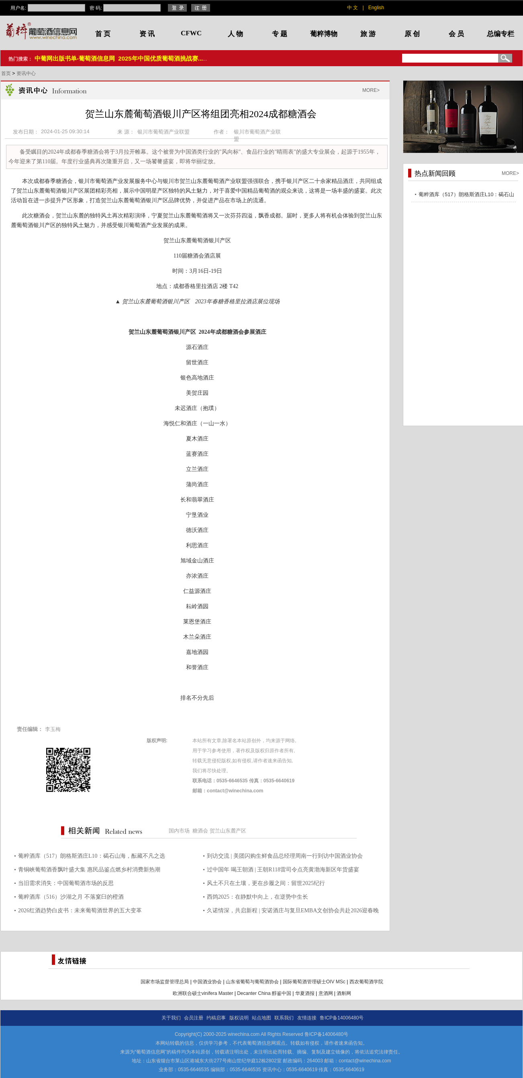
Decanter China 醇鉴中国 (264, 993)
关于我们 (171, 1018)
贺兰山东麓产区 (228, 831)
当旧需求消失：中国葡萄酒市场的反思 (66, 883)
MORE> (371, 90)
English (376, 7)
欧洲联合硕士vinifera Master (203, 993)
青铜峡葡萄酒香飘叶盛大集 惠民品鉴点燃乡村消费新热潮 (89, 870)
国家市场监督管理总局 (165, 982)
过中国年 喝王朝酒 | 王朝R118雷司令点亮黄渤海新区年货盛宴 (283, 870)
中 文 (352, 7)
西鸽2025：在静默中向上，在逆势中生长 (257, 897)
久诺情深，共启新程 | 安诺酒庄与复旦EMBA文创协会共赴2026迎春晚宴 (293, 911)
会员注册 (193, 1018)
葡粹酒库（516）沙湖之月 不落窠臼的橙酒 (71, 897)
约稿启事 (216, 1018)
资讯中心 (26, 73)
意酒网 (326, 993)
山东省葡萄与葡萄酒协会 (252, 982)
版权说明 (239, 1018)
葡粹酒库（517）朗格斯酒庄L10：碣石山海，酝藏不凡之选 (91, 856)
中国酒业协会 (207, 982)
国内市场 (179, 831)
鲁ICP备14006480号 (342, 1018)
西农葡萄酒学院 (366, 982)
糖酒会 (200, 831)
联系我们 (284, 1018)
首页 (6, 73)
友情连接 (307, 1018)
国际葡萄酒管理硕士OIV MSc (314, 982)
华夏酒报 (305, 993)
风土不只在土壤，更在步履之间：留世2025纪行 (266, 883)
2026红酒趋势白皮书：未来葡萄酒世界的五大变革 (80, 910)
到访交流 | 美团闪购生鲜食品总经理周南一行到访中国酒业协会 (285, 856)
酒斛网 (344, 993)
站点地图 (261, 1018)
